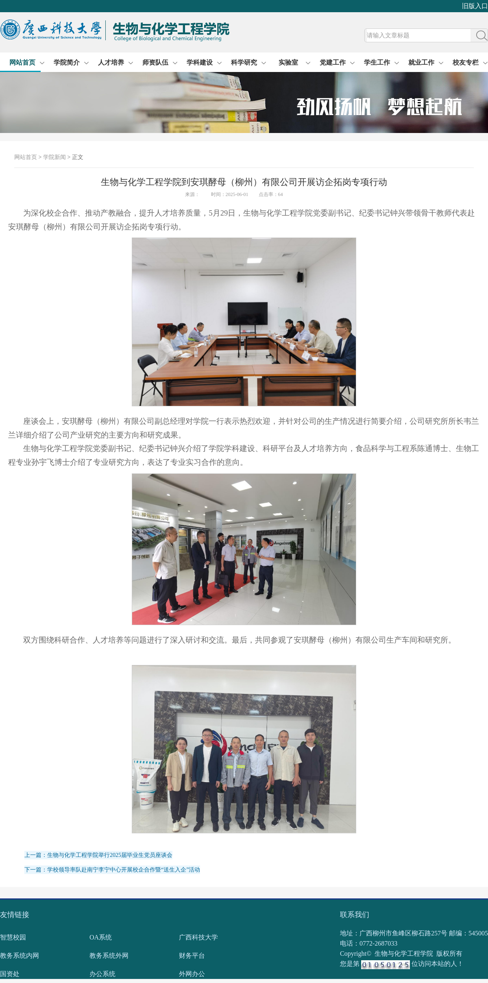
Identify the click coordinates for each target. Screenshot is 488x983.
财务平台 (192, 955)
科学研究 (244, 62)
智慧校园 (13, 937)
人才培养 (111, 62)
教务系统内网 (19, 955)
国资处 (10, 973)
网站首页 (22, 62)
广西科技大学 (198, 937)
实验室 (288, 62)
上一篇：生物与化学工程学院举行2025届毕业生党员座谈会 (98, 855)
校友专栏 (466, 62)
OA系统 (100, 937)
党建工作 (333, 62)
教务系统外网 (109, 955)
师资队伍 (155, 62)
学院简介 (67, 62)
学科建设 (200, 62)
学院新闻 (54, 157)
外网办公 (192, 973)
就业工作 (421, 62)
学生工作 (377, 62)
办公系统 (102, 973)
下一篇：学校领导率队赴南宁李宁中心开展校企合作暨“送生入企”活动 (112, 870)
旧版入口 (475, 5)
